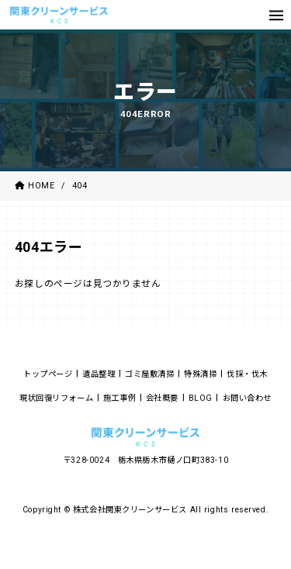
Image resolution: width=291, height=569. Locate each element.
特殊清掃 (200, 374)
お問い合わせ (247, 398)
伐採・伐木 (247, 374)
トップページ (48, 374)
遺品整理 (98, 374)
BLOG (201, 398)
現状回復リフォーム (56, 398)
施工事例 (119, 398)
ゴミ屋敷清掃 (150, 374)
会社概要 (162, 398)
